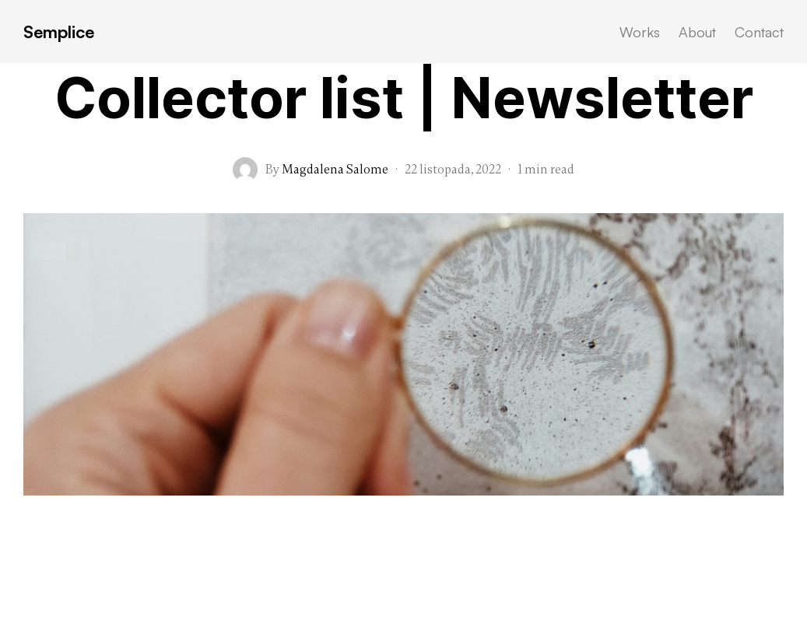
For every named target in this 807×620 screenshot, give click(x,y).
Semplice (58, 31)
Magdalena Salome (335, 169)
